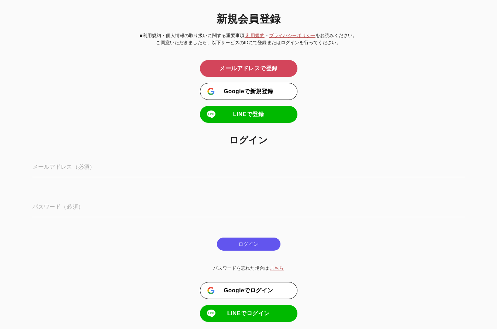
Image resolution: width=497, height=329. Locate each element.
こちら (277, 268)
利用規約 (254, 35)
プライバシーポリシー (292, 35)
